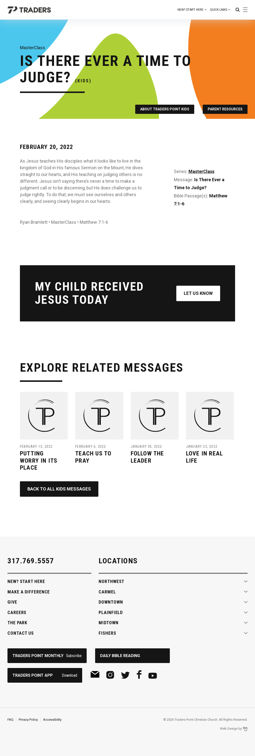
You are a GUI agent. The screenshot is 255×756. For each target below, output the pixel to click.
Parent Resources (225, 109)
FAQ (10, 719)
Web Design (229, 728)
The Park (17, 622)
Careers (16, 612)
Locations (118, 560)
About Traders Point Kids (164, 109)
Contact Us (20, 633)
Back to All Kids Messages (59, 488)
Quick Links (218, 9)
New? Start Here (190, 9)
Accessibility (52, 719)
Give (12, 602)
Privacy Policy (28, 719)
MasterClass (201, 171)
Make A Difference (28, 591)
